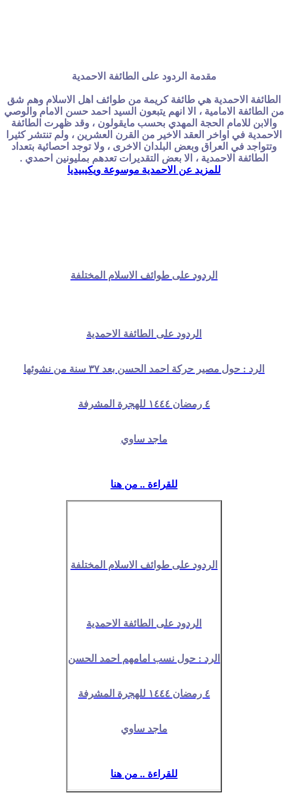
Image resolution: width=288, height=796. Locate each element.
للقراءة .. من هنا (144, 484)
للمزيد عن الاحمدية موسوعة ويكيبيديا (144, 169)
